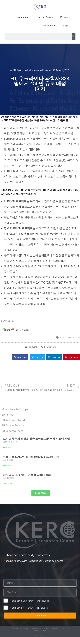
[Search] (73, 36)
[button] (20, 357)
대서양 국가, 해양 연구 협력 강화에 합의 (27, 474)
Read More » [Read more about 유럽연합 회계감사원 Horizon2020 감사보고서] (8, 466)
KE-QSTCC (67, 25)
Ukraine (76, 337)
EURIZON (67, 337)
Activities (49, 25)
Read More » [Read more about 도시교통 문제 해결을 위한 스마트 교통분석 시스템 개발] (8, 448)
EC (61, 337)
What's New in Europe (38, 70)
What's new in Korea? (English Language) (29, 608)
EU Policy (18, 70)
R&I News (65, 17)
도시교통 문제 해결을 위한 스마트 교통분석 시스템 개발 (36, 438)
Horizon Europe (45, 17)
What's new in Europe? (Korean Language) (29, 601)
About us (24, 17)
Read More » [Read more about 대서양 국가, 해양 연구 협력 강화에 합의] (8, 484)
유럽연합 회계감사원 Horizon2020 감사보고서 (31, 456)
